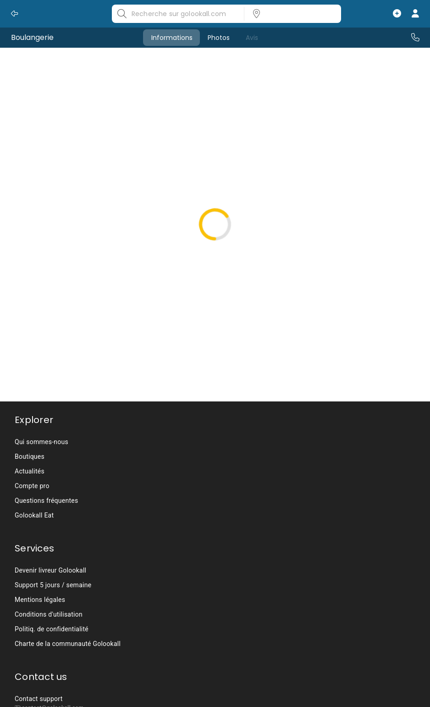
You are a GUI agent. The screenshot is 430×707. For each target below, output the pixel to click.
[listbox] (290, 14)
